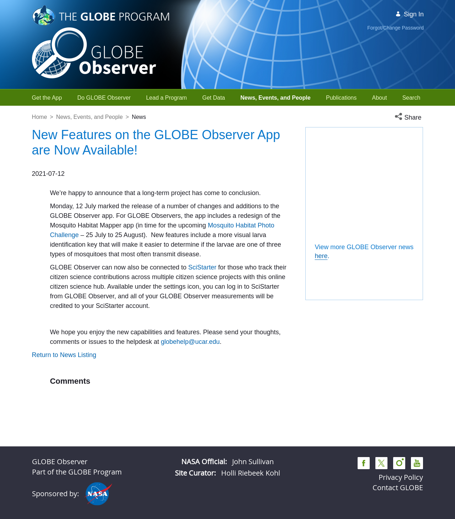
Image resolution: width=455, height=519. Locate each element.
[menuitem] (47, 98)
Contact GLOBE (398, 487)
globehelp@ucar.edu (190, 389)
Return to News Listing (64, 403)
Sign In (409, 14)
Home (39, 117)
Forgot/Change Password (395, 28)
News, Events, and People (89, 117)
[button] (409, 117)
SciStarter (64, 305)
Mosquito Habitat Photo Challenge (98, 244)
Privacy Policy (401, 477)
